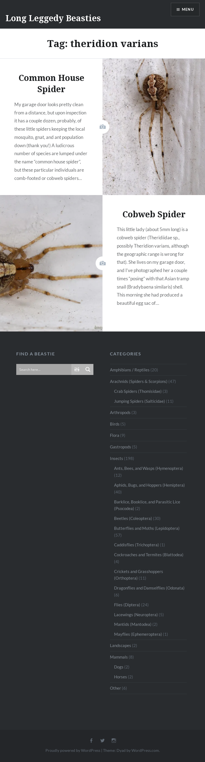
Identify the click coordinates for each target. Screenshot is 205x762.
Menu (186, 9)
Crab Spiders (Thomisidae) (138, 391)
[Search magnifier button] (87, 369)
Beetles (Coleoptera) (133, 518)
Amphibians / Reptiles (130, 369)
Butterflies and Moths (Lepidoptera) (147, 528)
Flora (114, 435)
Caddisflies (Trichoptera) (136, 544)
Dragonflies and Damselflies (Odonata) (149, 587)
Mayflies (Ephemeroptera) (138, 634)
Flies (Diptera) (127, 604)
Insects (116, 458)
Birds (115, 423)
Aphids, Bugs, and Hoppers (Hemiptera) (149, 485)
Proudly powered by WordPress (72, 750)
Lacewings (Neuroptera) (136, 614)
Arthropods (120, 412)
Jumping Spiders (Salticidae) (139, 401)
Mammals (119, 656)
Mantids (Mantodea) (133, 624)
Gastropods (120, 446)
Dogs (118, 666)
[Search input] (44, 369)
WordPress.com (145, 750)
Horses (120, 676)
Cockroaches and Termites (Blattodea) (149, 554)
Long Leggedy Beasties (53, 18)
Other (115, 688)
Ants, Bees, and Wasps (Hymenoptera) (148, 468)
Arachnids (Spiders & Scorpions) (139, 381)
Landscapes (120, 645)
